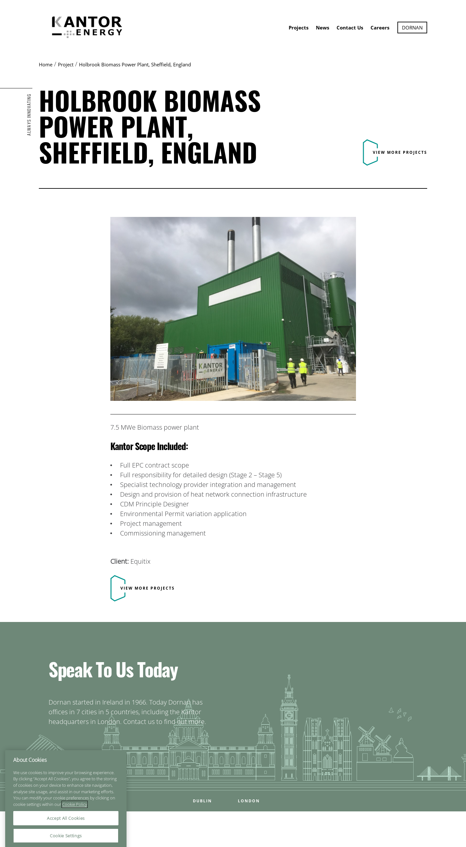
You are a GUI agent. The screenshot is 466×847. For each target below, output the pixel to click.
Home (45, 64)
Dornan (412, 27)
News (322, 27)
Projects (298, 27)
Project (65, 64)
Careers (380, 27)
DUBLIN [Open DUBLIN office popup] (202, 801)
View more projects (400, 152)
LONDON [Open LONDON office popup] (249, 801)
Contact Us (350, 27)
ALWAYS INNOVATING (29, 115)
